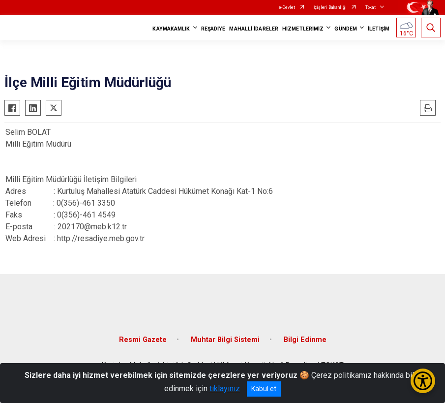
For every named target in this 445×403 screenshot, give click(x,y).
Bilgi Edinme (305, 340)
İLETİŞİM (378, 29)
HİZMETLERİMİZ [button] (303, 29)
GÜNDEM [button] (345, 29)
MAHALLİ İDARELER (253, 29)
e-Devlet (287, 7)
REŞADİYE (213, 29)
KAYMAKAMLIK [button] (171, 29)
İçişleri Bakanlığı (330, 7)
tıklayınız (224, 388)
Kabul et (263, 389)
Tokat (370, 7)
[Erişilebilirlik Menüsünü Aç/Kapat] (423, 381)
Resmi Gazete (143, 340)
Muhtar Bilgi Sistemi (225, 340)
